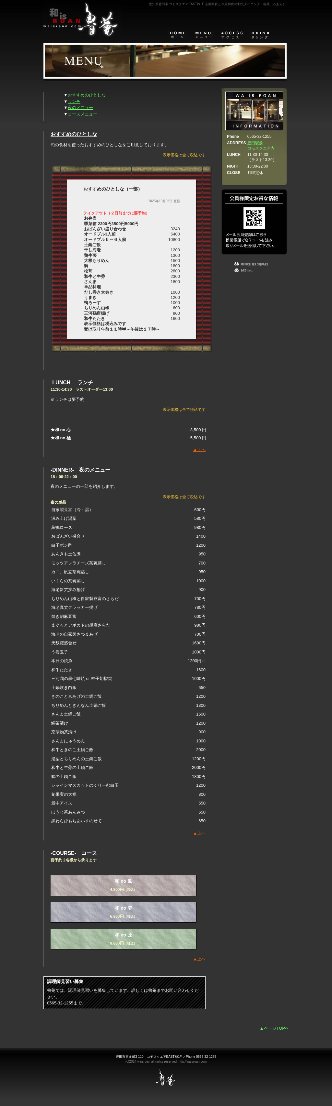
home (178, 35)
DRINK (260, 35)
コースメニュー (82, 114)
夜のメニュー (80, 107)
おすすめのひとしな (87, 95)
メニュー (204, 35)
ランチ (74, 101)
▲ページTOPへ (274, 1028)
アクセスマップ (232, 35)
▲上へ (199, 449)
